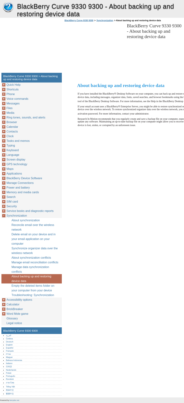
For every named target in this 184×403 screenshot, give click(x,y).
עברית (8, 354)
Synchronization (104, 20)
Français (10, 351)
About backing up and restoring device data (31, 279)
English (9, 345)
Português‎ (10, 376)
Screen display (15, 159)
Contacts (12, 131)
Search (11, 196)
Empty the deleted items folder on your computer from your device (33, 288)
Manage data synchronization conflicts (30, 269)
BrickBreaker (14, 309)
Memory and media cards (22, 192)
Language (12, 154)
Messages (13, 103)
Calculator (12, 304)
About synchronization (26, 220)
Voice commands (17, 98)
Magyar (9, 357)
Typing (10, 145)
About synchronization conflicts (31, 257)
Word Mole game (17, 313)
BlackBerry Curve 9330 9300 (8, 7)
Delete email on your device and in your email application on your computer (34, 239)
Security (11, 206)
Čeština (9, 339)
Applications (14, 173)
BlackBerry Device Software (24, 178)
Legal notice (14, 323)
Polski (8, 373)
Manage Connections (20, 182)
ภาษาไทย (10, 383)
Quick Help (13, 84)
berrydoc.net (14, 400)
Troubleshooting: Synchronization (33, 295)
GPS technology (16, 164)
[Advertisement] (94, 48)
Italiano (9, 363)
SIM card (12, 201)
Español (9, 348)
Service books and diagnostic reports (30, 210)
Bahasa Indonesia (14, 360)
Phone (10, 94)
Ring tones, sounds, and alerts (25, 117)
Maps (9, 168)
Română (9, 379)
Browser (11, 122)
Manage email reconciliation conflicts (35, 262)
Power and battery (18, 187)
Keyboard (12, 150)
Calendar (12, 126)
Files (9, 108)
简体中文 (10, 390)
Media (10, 112)
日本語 (9, 366)
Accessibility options (19, 299)
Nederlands (11, 370)
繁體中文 (10, 394)
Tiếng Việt (10, 387)
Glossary (12, 318)
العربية (8, 335)
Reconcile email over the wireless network (33, 227)
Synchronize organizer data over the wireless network (35, 251)
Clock (10, 136)
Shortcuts (12, 89)
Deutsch (9, 342)
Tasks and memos (18, 140)
